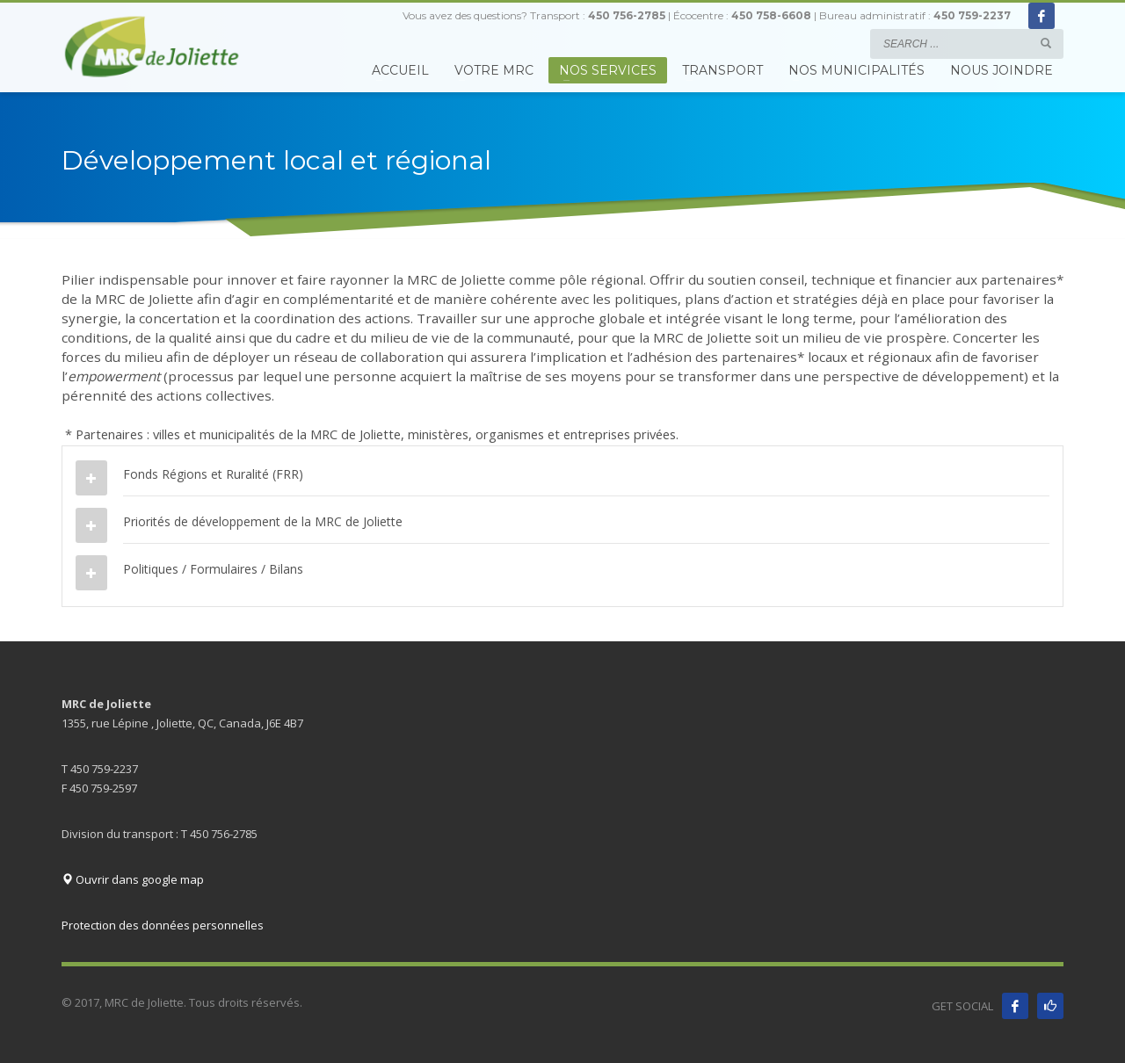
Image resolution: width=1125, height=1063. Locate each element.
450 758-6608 (771, 15)
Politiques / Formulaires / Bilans (213, 568)
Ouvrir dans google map (133, 879)
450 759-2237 (972, 15)
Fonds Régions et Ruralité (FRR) (213, 474)
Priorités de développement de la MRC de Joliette (263, 521)
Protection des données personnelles (163, 925)
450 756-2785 (626, 15)
